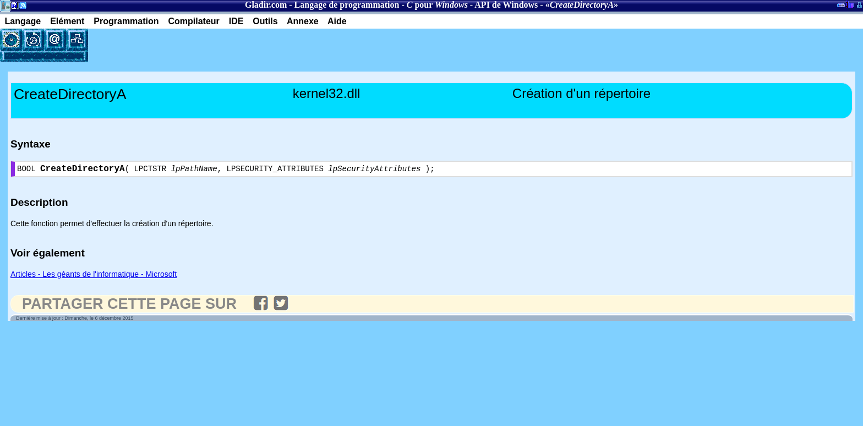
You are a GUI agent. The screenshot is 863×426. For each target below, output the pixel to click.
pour (437, 4)
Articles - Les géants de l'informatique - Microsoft (93, 276)
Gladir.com (266, 4)
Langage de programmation (347, 4)
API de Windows (506, 4)
